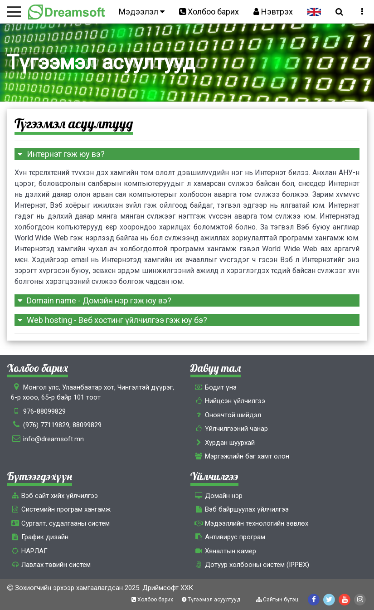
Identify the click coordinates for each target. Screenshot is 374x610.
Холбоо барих (209, 11)
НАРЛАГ (29, 551)
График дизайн (39, 537)
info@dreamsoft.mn (53, 439)
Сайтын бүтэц (278, 599)
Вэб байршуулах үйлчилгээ (241, 509)
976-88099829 (44, 411)
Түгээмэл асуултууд (212, 599)
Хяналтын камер (225, 551)
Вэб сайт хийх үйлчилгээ (54, 496)
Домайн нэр (218, 496)
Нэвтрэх (273, 11)
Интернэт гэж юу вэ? (60, 154)
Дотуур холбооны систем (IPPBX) (251, 565)
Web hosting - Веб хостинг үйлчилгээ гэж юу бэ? (111, 320)
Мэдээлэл (142, 11)
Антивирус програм (229, 537)
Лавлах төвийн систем (51, 565)
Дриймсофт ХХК (167, 588)
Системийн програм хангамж (61, 509)
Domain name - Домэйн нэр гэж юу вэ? (93, 300)
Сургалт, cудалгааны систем (60, 523)
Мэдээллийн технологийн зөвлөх (251, 523)
